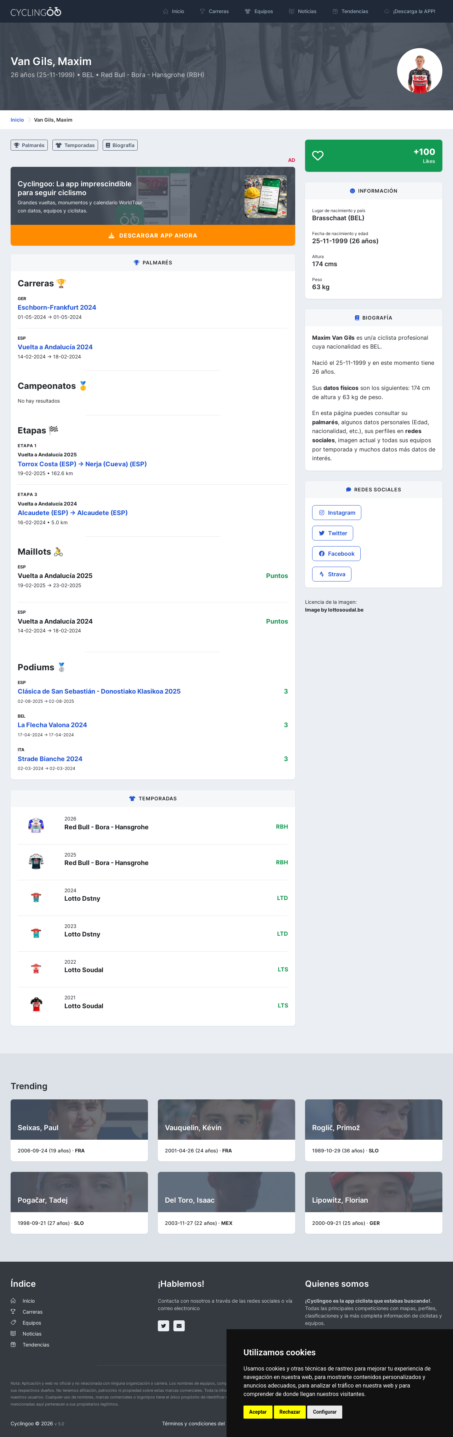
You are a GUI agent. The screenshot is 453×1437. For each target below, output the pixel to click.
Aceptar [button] (258, 1412)
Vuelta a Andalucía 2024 (55, 347)
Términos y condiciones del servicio (203, 1423)
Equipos (32, 1323)
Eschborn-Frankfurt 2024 (57, 307)
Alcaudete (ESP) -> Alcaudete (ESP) (73, 512)
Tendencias (36, 1345)
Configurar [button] (325, 1412)
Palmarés (29, 145)
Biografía (120, 145)
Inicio (17, 120)
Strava (331, 574)
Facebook (336, 553)
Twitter (332, 533)
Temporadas (75, 145)
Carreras (32, 1312)
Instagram (336, 512)
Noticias (32, 1334)
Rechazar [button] (290, 1412)
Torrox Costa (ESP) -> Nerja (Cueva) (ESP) (82, 464)
